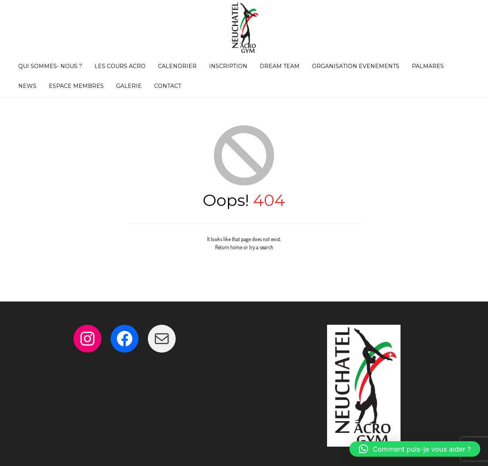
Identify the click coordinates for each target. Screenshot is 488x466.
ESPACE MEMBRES (76, 85)
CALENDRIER (177, 66)
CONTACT (167, 85)
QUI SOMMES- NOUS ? (50, 66)
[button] (414, 449)
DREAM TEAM (280, 66)
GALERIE (129, 85)
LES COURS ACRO (120, 66)
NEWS (27, 85)
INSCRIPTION (228, 66)
